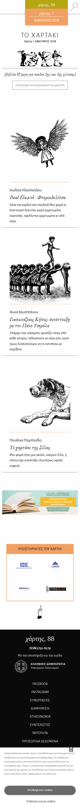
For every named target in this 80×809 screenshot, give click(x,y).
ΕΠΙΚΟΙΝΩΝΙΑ (40, 716)
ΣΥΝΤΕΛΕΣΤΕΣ (40, 725)
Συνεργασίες (40, 700)
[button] (71, 749)
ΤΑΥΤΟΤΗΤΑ (40, 733)
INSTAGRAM (40, 692)
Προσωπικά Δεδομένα (40, 741)
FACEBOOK (40, 684)
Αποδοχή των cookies (40, 790)
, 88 (40, 638)
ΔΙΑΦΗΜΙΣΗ (40, 708)
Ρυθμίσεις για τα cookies (41, 801)
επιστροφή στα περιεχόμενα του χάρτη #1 (40, 85)
